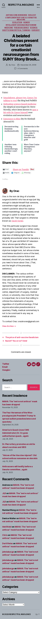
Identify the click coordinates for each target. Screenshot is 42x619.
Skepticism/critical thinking (16, 30)
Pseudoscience (21, 28)
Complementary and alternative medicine (21, 19)
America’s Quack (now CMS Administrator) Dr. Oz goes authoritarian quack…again (15, 433)
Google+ (6, 370)
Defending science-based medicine (19, 104)
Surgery (35, 30)
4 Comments (22, 68)
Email (5, 367)
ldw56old (6, 527)
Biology (32, 15)
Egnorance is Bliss (11, 119)
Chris (5, 535)
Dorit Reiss (7, 543)
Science (34, 28)
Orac (13, 65)
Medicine (8, 28)
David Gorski (17, 221)
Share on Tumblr (28, 169)
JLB (4, 493)
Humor (26, 22)
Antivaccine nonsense (16, 15)
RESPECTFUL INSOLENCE (21, 5)
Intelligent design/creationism (21, 25)
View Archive (9, 326)
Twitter (5, 364)
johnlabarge (8, 552)
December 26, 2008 (28, 65)
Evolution (17, 22)
